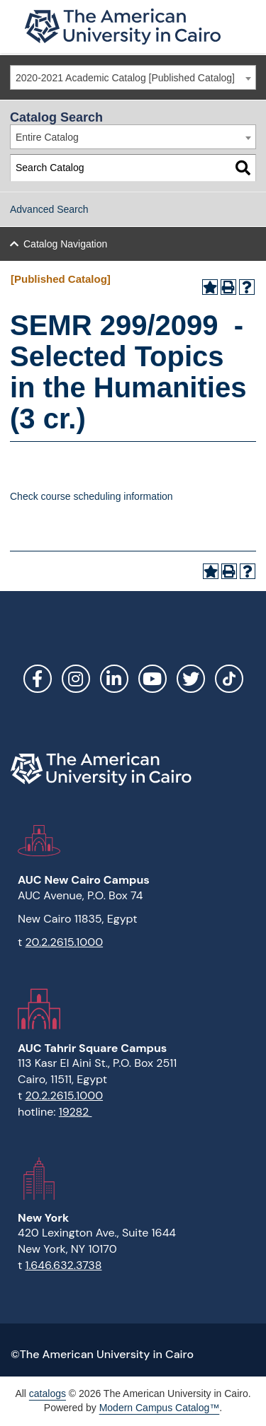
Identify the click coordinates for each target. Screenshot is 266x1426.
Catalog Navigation (65, 244)
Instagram (76, 679)
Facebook (37, 679)
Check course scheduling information (91, 496)
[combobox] (133, 77)
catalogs (47, 1393)
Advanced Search (49, 209)
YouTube (152, 679)
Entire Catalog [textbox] (47, 137)
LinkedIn (114, 679)
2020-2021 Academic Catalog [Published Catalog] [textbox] (125, 77)
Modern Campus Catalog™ (159, 1407)
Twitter (191, 679)
